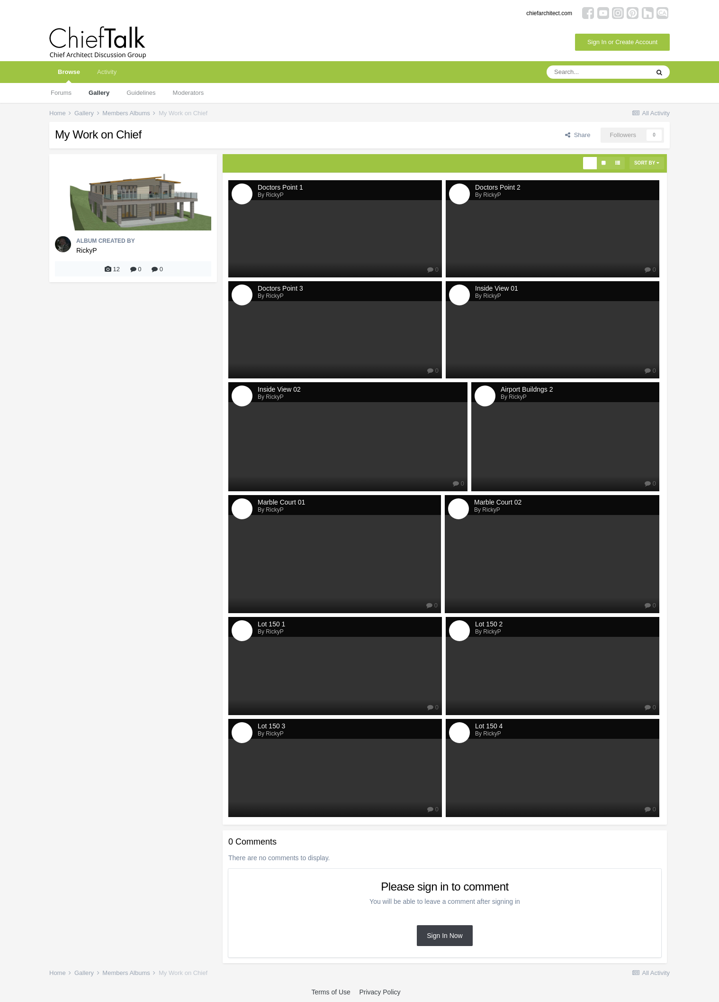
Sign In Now (444, 935)
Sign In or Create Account (622, 42)
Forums (61, 92)
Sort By (646, 162)
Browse (69, 75)
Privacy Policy (379, 992)
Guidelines (140, 92)
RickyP (86, 250)
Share (577, 134)
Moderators (188, 92)
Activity (107, 71)
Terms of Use (330, 992)
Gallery (99, 92)
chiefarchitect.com (549, 13)
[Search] (598, 72)
